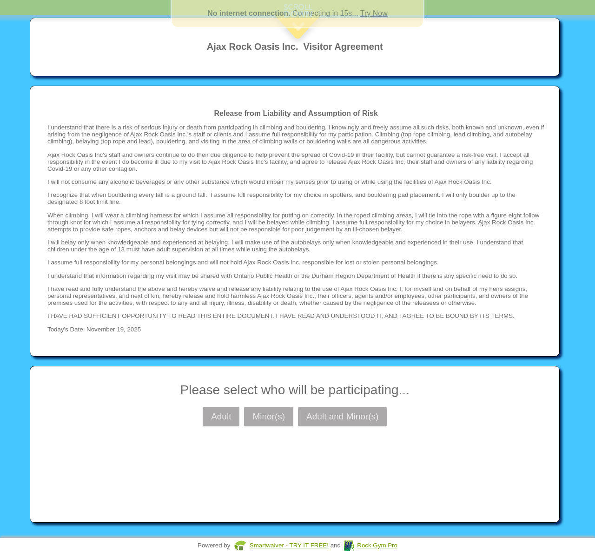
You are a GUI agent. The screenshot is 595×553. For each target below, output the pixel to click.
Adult (221, 416)
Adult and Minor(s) (342, 416)
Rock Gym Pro (377, 545)
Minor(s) (268, 416)
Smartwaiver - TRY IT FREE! (289, 545)
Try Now (374, 13)
